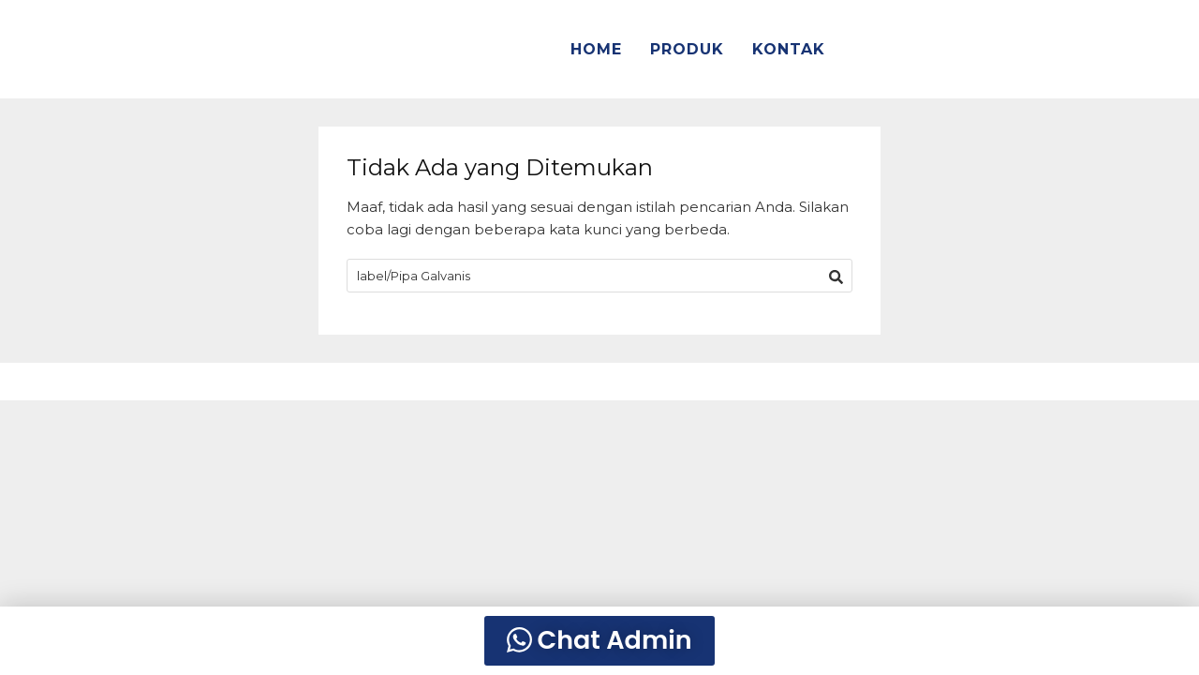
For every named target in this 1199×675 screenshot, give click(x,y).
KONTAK (788, 49)
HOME (596, 49)
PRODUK (687, 49)
